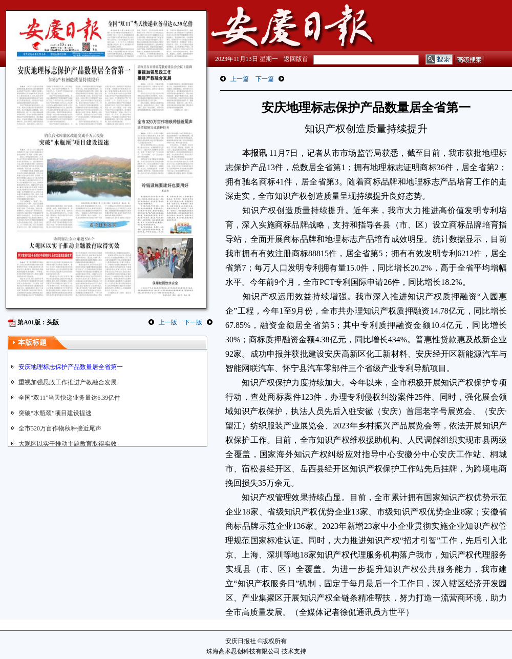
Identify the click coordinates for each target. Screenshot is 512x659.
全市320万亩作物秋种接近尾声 (59, 428)
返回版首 (296, 59)
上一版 (168, 322)
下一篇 (264, 79)
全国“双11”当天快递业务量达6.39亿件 (69, 397)
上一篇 (239, 79)
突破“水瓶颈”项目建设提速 (55, 413)
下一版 (193, 322)
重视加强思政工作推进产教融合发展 (67, 382)
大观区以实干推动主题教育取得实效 (67, 443)
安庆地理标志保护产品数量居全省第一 (70, 366)
